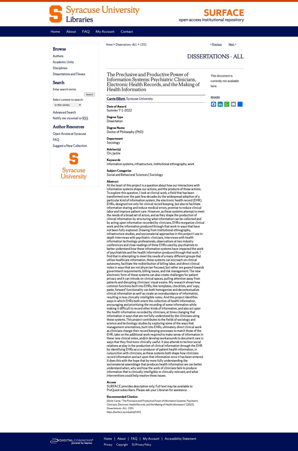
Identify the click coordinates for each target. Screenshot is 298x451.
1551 (143, 44)
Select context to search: (68, 100)
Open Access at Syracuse (69, 134)
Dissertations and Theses (69, 74)
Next (231, 44)
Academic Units (63, 62)
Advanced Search (64, 112)
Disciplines (60, 68)
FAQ (56, 140)
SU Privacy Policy (141, 444)
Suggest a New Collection (70, 146)
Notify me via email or (70, 118)
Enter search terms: (64, 89)
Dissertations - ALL (126, 44)
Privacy (108, 444)
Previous (217, 44)
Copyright (122, 444)
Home (109, 44)
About (121, 438)
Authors (58, 56)
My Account (151, 438)
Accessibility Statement (180, 438)
